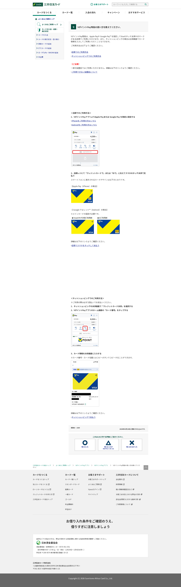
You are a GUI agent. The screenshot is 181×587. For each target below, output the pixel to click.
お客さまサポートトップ (97, 479)
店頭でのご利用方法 (80, 52)
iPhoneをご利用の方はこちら (84, 120)
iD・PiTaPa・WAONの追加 (48, 52)
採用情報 (119, 484)
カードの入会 (43, 35)
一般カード (69, 494)
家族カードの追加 (44, 44)
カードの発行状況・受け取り (48, 39)
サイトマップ (93, 494)
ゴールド (68, 499)
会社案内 (119, 479)
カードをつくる (44, 12)
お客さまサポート (101, 4)
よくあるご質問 (94, 484)
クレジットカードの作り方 (42, 494)
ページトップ (146, 467)
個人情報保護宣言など (124, 489)
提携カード (69, 489)
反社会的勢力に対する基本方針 (127, 499)
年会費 (40, 57)
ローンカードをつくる (41, 489)
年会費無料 (69, 504)
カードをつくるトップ (41, 479)
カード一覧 (67, 12)
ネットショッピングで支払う (84, 417)
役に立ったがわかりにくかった (108, 448)
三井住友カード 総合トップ (43, 499)
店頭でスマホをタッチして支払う (85, 245)
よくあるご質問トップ (46, 19)
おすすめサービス (136, 12)
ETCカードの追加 (44, 48)
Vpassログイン (93, 489)
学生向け (68, 509)
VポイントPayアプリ (82, 465)
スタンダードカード (72, 484)
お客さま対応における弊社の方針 (128, 494)
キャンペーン (113, 12)
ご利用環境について (123, 504)
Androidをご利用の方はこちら (84, 124)
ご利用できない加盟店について (84, 71)
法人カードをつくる (40, 484)
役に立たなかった (131, 447)
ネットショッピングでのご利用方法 (86, 56)
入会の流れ (90, 12)
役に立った (84, 447)
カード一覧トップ (71, 479)
